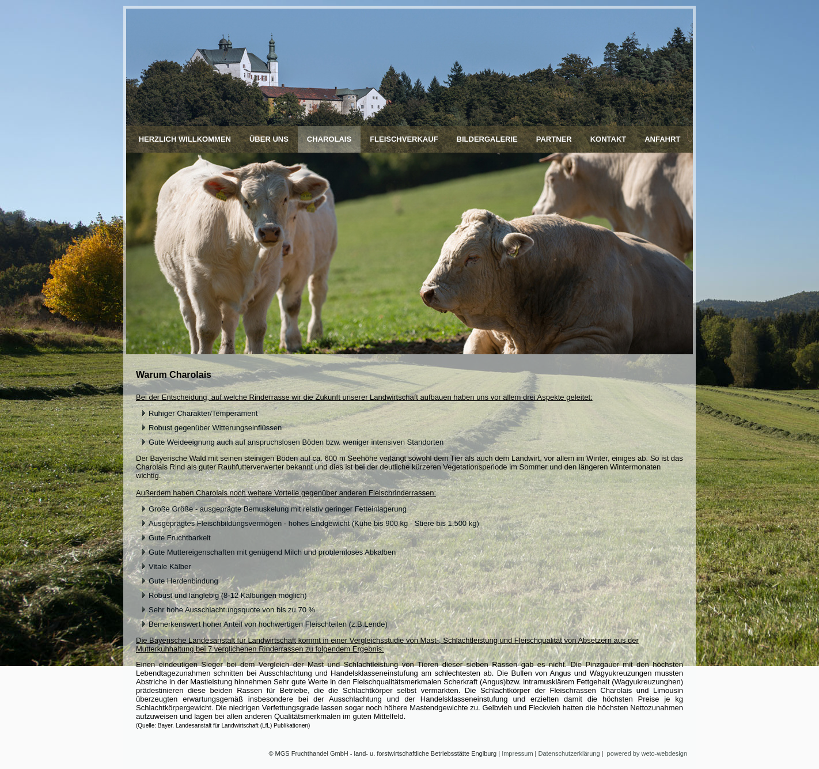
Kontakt (608, 139)
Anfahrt (662, 139)
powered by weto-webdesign (647, 753)
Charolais (329, 139)
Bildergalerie (487, 139)
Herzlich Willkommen (185, 139)
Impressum (517, 753)
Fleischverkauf (404, 139)
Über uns (269, 139)
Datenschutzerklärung (569, 753)
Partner (554, 139)
